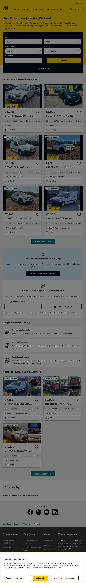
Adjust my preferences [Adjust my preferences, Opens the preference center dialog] (15, 578)
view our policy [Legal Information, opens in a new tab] (55, 567)
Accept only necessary (64, 578)
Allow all (40, 578)
